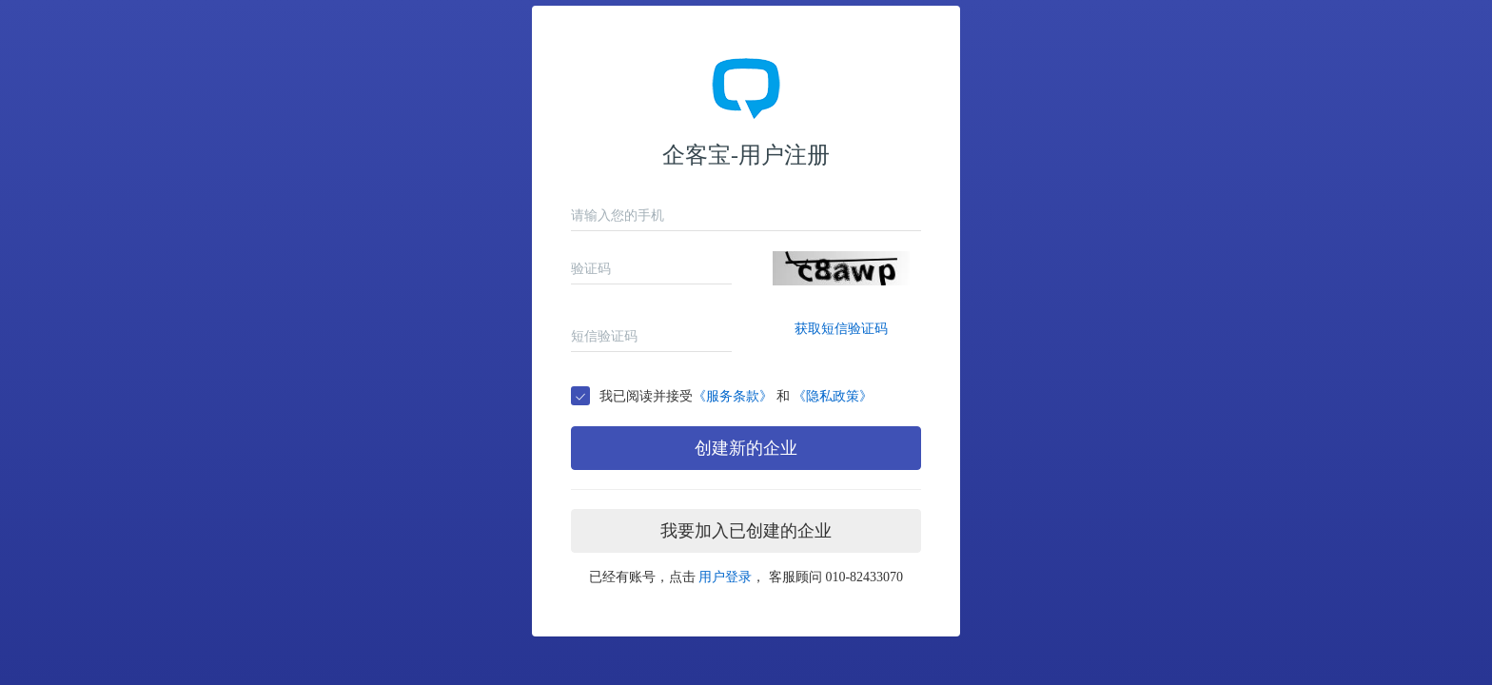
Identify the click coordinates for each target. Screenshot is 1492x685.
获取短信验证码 (841, 329)
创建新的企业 (746, 448)
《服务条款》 (733, 396)
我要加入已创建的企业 (746, 530)
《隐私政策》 (833, 396)
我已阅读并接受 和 (736, 396)
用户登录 (725, 577)
